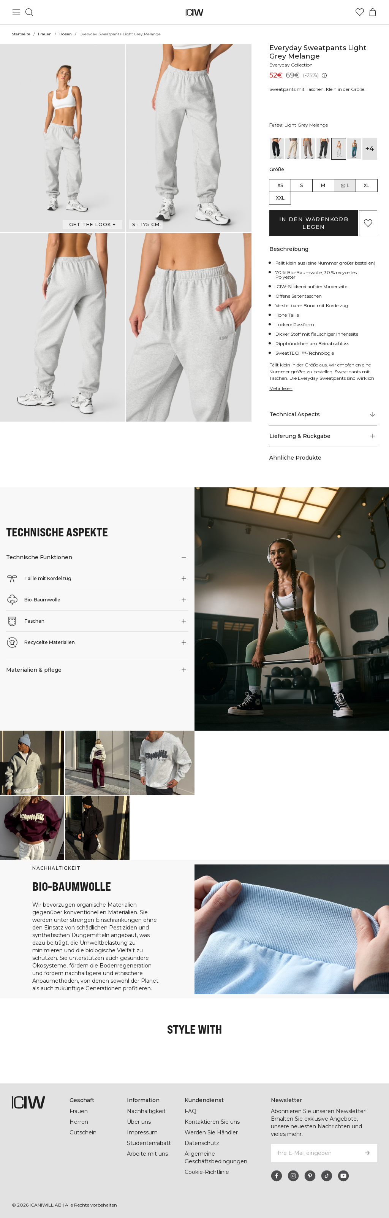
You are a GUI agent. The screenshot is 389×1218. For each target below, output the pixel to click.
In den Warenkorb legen (313, 223)
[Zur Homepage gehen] (195, 12)
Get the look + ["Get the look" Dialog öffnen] (92, 224)
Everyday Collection (291, 65)
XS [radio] (280, 185)
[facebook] (276, 1175)
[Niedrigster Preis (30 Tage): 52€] (324, 75)
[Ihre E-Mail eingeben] (314, 1153)
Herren (79, 1121)
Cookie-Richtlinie (207, 1172)
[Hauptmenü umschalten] (16, 12)
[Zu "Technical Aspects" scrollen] (323, 414)
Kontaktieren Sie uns (212, 1121)
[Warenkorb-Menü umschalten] (372, 12)
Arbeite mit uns (147, 1153)
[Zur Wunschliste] (359, 12)
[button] (62, 138)
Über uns (139, 1121)
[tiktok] (326, 1175)
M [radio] (323, 185)
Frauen (45, 34)
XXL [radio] (280, 198)
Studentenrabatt (149, 1143)
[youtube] (343, 1175)
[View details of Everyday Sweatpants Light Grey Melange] (338, 149)
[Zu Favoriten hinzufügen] (368, 223)
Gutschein (83, 1132)
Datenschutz (202, 1143)
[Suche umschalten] (29, 12)
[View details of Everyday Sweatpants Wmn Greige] (307, 149)
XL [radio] (366, 185)
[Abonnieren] (367, 1153)
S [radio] (301, 185)
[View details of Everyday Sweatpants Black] (276, 149)
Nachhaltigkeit (146, 1111)
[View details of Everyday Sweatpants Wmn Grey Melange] (323, 149)
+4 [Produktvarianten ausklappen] (369, 148)
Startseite (21, 34)
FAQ (190, 1111)
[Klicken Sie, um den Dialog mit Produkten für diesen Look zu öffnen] (32, 763)
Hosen (65, 34)
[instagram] (293, 1175)
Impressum (142, 1132)
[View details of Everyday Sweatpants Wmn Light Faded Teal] (354, 149)
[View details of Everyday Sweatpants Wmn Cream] (292, 149)
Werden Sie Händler (211, 1132)
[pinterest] (310, 1175)
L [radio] (344, 185)
